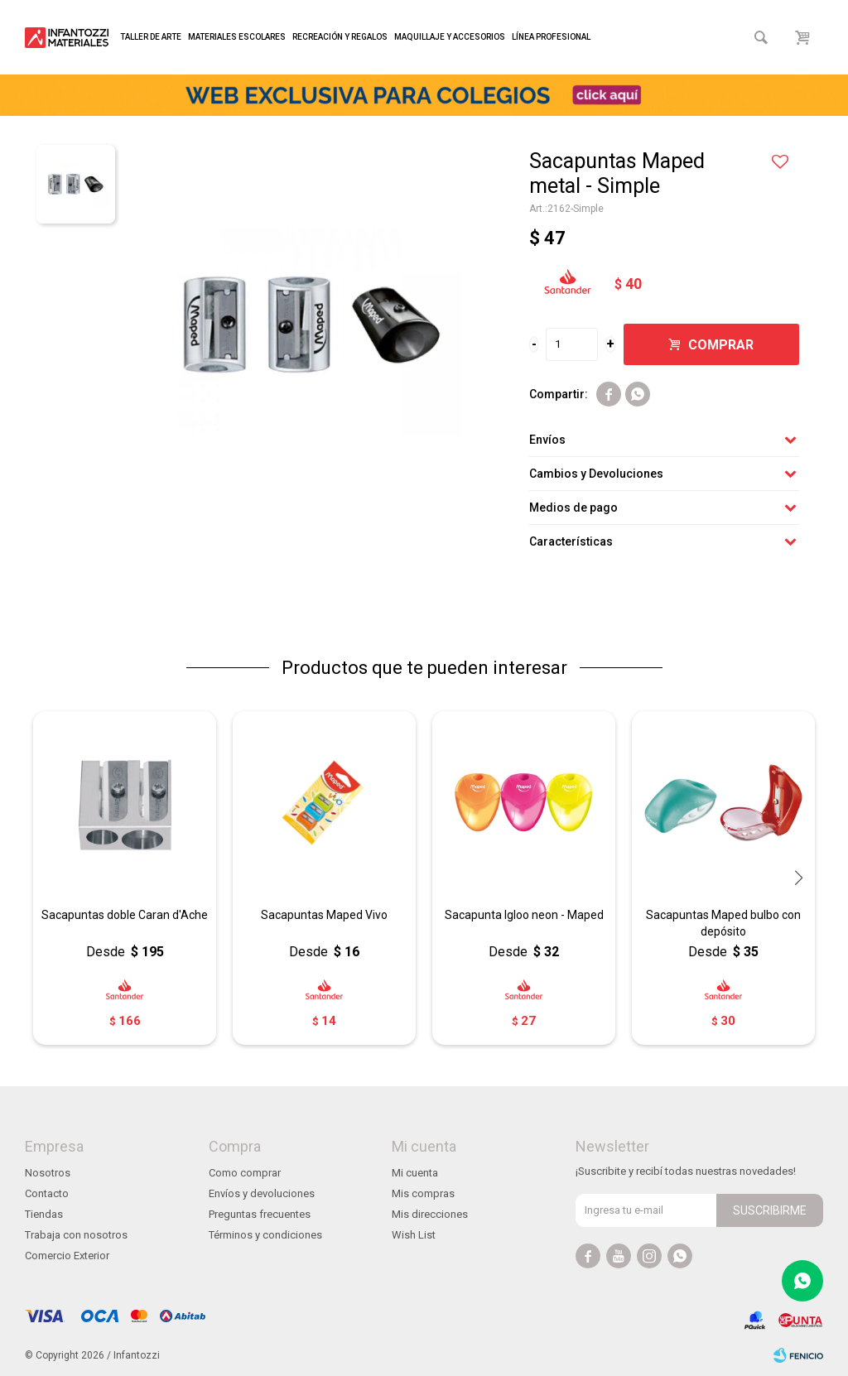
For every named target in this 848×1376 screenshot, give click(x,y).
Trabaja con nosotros (76, 1235)
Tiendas (44, 1214)
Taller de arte (150, 36)
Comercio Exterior (67, 1255)
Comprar (721, 345)
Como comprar (245, 1173)
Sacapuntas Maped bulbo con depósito (723, 923)
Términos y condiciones (265, 1235)
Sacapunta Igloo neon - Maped (524, 914)
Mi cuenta (415, 1173)
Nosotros (47, 1173)
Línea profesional (551, 36)
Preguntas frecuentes (260, 1214)
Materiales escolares (237, 36)
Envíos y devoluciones (262, 1193)
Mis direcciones (430, 1214)
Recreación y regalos (340, 36)
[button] (798, 877)
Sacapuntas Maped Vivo (324, 914)
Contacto (47, 1193)
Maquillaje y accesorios (449, 36)
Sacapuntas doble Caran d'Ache (124, 914)
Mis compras (423, 1193)
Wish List (414, 1235)
